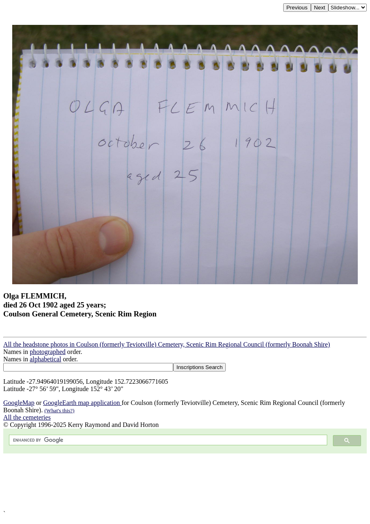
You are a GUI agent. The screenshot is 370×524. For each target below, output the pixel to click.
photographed (48, 351)
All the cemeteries (27, 417)
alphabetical (45, 359)
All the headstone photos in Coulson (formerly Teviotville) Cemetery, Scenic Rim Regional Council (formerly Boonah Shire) (166, 344)
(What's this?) (59, 410)
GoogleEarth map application (82, 402)
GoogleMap (18, 402)
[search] (167, 440)
